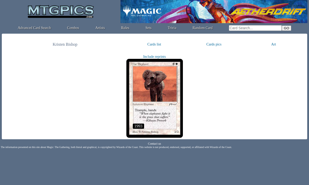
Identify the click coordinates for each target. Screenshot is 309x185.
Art (273, 44)
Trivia (172, 28)
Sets (149, 28)
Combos (73, 28)
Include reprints (154, 57)
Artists (100, 28)
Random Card (203, 28)
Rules (125, 28)
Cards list (154, 44)
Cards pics (213, 44)
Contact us (154, 143)
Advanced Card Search (34, 28)
